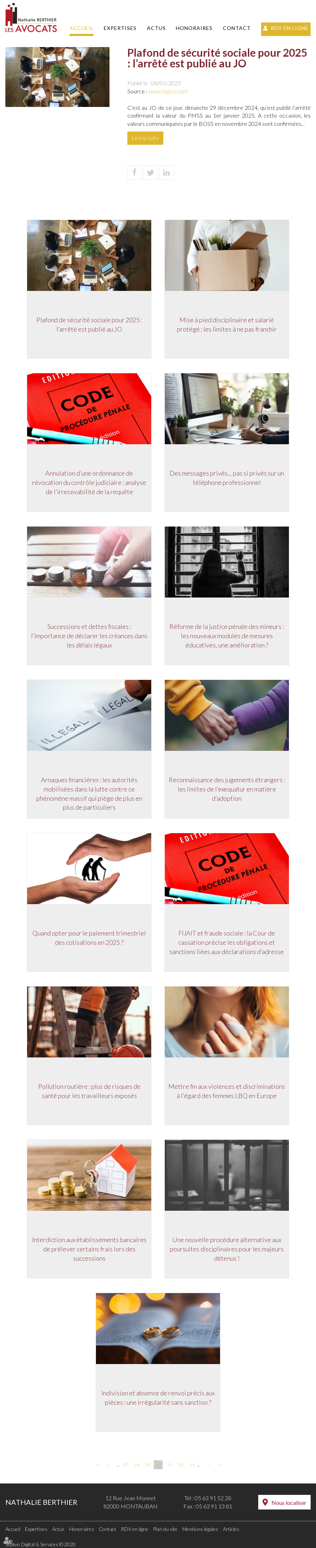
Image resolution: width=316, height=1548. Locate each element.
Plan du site (165, 1529)
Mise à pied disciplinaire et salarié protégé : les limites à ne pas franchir (227, 325)
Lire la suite (145, 137)
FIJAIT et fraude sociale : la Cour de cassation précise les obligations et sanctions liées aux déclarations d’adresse (227, 943)
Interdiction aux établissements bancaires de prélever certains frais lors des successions (88, 1249)
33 (191, 1464)
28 (136, 1464)
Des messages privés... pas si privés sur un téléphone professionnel (227, 478)
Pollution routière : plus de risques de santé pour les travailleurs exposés (88, 1091)
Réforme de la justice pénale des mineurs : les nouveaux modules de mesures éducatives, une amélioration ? (227, 636)
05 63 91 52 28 (213, 1498)
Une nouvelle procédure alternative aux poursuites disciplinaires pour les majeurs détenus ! (228, 1249)
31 (169, 1464)
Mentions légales (200, 1529)
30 (158, 1464)
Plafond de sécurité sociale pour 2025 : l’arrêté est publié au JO (89, 325)
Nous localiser (288, 1502)
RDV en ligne (290, 28)
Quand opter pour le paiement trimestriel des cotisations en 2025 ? (88, 938)
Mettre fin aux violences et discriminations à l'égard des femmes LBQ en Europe (227, 1091)
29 (147, 1464)
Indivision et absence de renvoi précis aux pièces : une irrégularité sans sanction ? (158, 1398)
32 (180, 1464)
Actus (156, 28)
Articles (231, 1529)
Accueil (81, 28)
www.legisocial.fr (168, 91)
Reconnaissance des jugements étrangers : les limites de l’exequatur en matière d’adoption (227, 789)
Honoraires (194, 28)
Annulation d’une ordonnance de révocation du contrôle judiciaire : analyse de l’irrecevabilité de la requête (88, 483)
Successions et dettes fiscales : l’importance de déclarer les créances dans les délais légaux (88, 636)
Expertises (120, 28)
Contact (237, 28)
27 (125, 1464)
